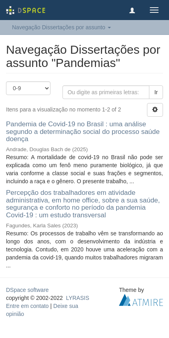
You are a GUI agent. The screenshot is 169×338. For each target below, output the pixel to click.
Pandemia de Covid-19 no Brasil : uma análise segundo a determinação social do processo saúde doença (83, 131)
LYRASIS (77, 298)
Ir (156, 92)
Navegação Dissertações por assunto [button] (61, 27)
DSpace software (27, 290)
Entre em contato (27, 306)
